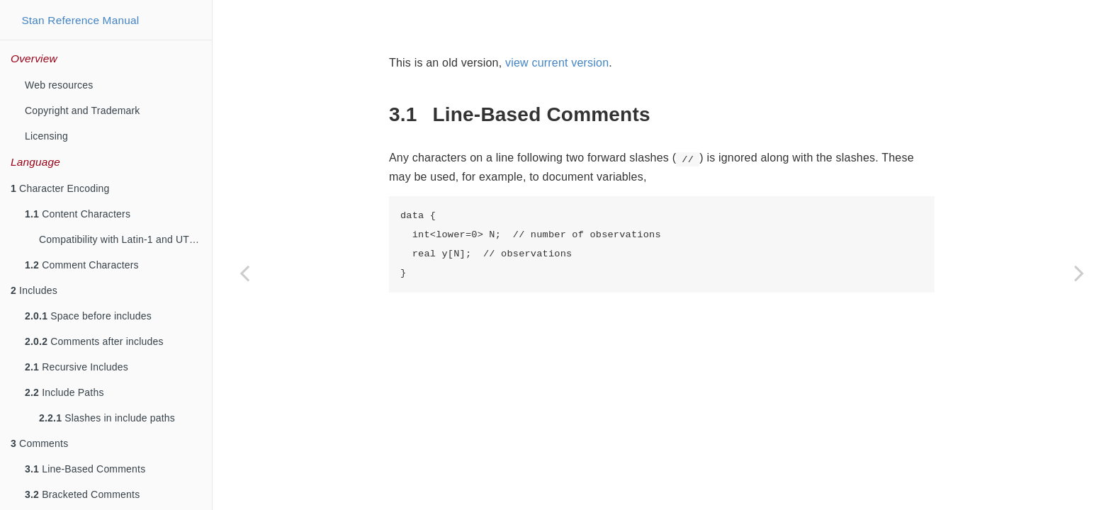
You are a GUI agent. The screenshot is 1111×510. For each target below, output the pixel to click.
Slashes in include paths (107, 418)
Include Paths (64, 392)
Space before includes (88, 316)
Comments (39, 443)
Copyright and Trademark (82, 110)
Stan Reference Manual (80, 20)
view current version (557, 63)
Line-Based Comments (85, 469)
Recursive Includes (76, 367)
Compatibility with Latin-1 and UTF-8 (122, 239)
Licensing (46, 136)
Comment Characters (82, 265)
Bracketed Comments (82, 494)
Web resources (59, 85)
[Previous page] (244, 272)
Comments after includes (94, 341)
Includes (34, 290)
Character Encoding (60, 188)
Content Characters (77, 214)
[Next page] (1079, 272)
